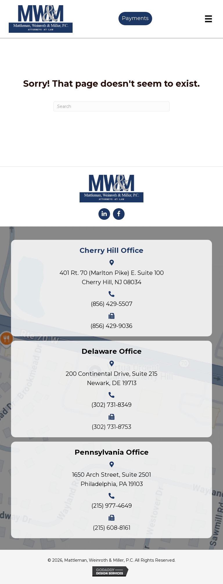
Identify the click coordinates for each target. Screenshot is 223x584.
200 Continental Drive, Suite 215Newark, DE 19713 (111, 378)
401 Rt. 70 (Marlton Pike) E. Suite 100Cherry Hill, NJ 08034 (112, 277)
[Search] (111, 106)
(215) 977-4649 (111, 505)
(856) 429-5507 (111, 303)
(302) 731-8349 (111, 404)
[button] (104, 214)
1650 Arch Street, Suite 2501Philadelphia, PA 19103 (111, 479)
